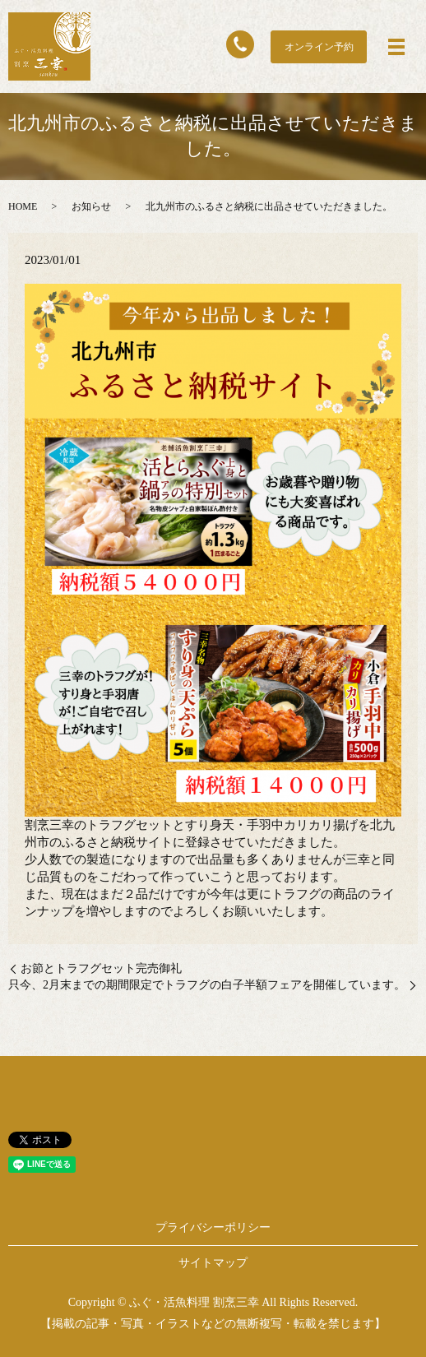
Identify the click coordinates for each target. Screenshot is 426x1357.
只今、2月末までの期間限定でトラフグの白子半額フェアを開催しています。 (206, 985)
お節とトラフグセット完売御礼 (101, 968)
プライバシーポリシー (213, 1227)
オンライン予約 (319, 47)
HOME (22, 206)
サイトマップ (213, 1263)
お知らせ (91, 206)
